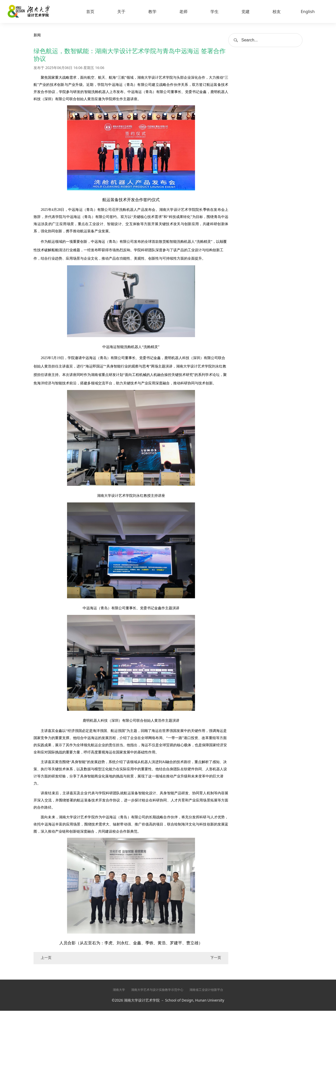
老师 (183, 11)
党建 (246, 11)
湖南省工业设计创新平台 (206, 990)
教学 (152, 11)
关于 (121, 11)
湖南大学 (119, 990)
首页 (90, 11)
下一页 (215, 957)
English (308, 11)
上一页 (46, 957)
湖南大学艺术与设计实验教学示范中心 (157, 990)
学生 (214, 11)
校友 (277, 11)
